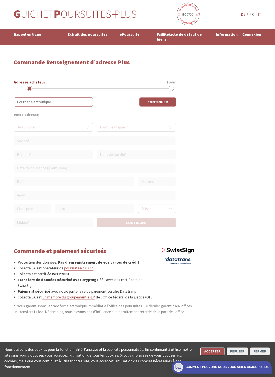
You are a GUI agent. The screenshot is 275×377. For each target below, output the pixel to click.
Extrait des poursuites (87, 34)
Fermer (260, 351)
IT (259, 14)
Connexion (251, 34)
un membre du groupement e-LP (68, 297)
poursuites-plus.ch (78, 268)
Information (227, 34)
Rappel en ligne (27, 34)
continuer (157, 101)
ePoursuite (129, 34)
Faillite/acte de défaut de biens (179, 37)
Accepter (212, 351)
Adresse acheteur (29, 82)
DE (243, 14)
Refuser (237, 351)
